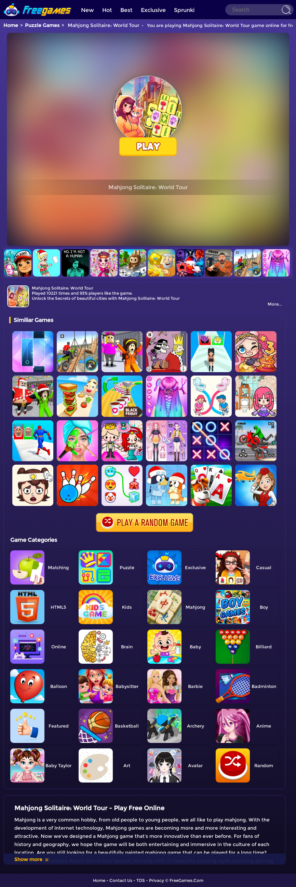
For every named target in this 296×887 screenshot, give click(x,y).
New (87, 10)
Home (10, 25)
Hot (107, 10)
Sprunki (184, 10)
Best (126, 10)
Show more (32, 859)
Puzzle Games (42, 25)
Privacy (156, 880)
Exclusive (153, 10)
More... (275, 304)
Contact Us (120, 880)
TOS (140, 880)
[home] (37, 2)
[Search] (259, 9)
